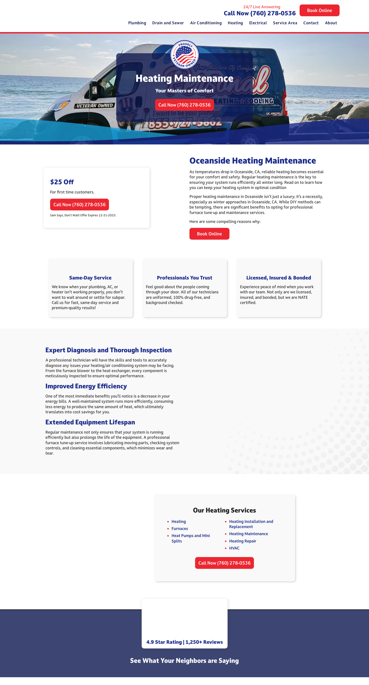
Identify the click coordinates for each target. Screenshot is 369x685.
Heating (235, 23)
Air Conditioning (206, 23)
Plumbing (137, 23)
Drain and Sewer (168, 23)
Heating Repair (242, 547)
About (331, 23)
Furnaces (179, 535)
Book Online (319, 11)
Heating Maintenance (248, 540)
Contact (311, 23)
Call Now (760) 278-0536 (260, 13)
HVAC (234, 554)
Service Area (285, 23)
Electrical (258, 23)
